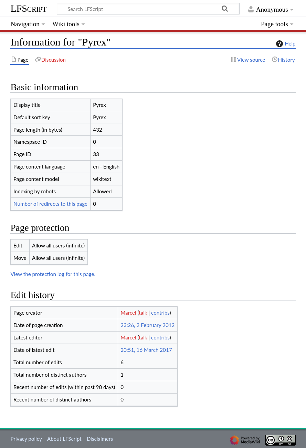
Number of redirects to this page (50, 204)
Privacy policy (26, 439)
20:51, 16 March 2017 (146, 350)
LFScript (28, 8)
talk (143, 312)
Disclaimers (100, 439)
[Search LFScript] (148, 8)
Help (284, 43)
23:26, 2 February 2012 (147, 325)
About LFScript (64, 439)
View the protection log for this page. (52, 274)
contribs (160, 312)
